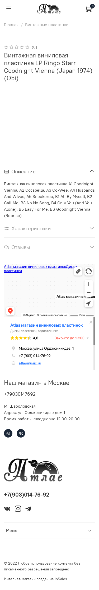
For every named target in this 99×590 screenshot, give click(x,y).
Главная (11, 24)
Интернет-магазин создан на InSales (35, 579)
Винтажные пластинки (46, 24)
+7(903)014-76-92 (26, 494)
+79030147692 (20, 394)
